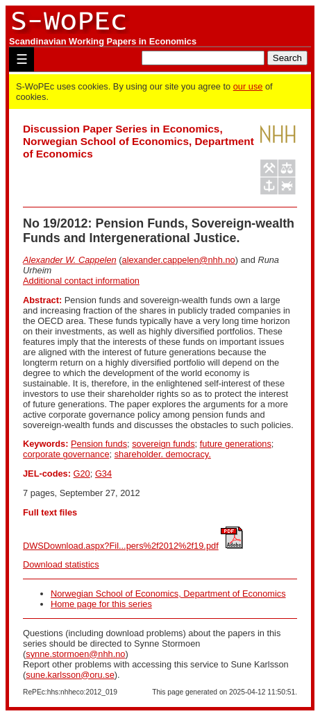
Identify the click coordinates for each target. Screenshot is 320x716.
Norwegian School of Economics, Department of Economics (168, 593)
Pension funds (99, 443)
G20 (82, 473)
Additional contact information (81, 280)
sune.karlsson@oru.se (70, 675)
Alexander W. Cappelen (70, 260)
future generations (235, 443)
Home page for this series (101, 604)
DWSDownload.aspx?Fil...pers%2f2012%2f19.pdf (121, 545)
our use (248, 86)
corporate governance (66, 454)
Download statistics (61, 564)
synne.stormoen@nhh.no (75, 654)
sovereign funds (163, 443)
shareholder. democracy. (163, 454)
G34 (103, 473)
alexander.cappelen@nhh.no (178, 260)
